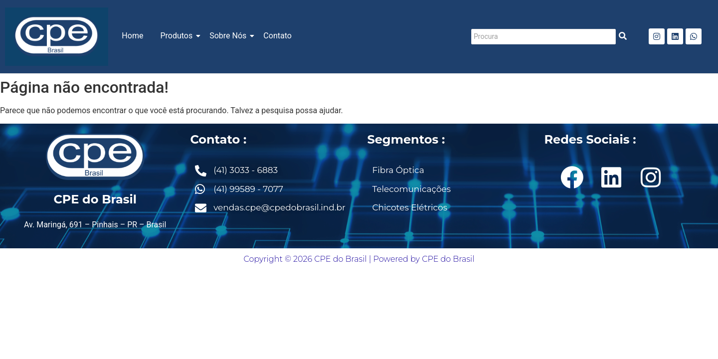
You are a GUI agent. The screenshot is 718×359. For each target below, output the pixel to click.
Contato (277, 35)
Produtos (178, 35)
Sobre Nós (229, 35)
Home (132, 35)
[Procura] (543, 36)
